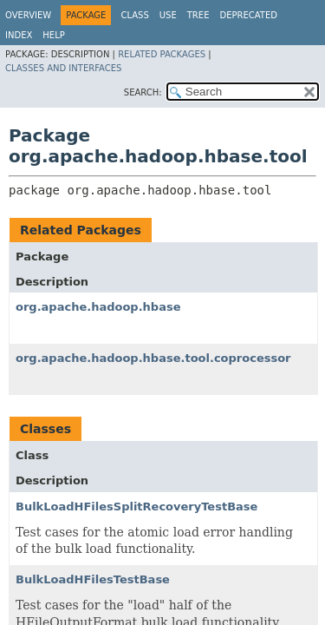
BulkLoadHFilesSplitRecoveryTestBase (136, 506)
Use (168, 15)
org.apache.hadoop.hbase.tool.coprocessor (153, 358)
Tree (198, 15)
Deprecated (248, 15)
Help (53, 35)
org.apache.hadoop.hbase (98, 306)
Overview (28, 15)
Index (18, 35)
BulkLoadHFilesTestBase (93, 579)
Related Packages (161, 54)
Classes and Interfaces (63, 68)
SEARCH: (143, 92)
